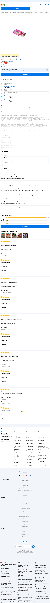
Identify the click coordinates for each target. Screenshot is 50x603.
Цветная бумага (41, 464)
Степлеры (28, 436)
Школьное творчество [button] (5, 441)
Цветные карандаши (29, 443)
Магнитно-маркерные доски (43, 462)
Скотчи (15, 459)
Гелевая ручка (16, 455)
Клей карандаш (16, 456)
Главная (2, 12)
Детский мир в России (21, 554)
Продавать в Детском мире (25, 482)
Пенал (15, 453)
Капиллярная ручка (29, 433)
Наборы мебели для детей (42, 434)
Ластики (36, 12)
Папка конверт (29, 462)
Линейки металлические (30, 456)
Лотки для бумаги (29, 459)
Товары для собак (25, 532)
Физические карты (41, 456)
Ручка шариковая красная (42, 431)
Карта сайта (25, 495)
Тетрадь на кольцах (17, 440)
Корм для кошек (25, 531)
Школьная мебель (41, 437)
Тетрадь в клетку (17, 434)
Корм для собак (25, 534)
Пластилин (40, 459)
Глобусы (39, 452)
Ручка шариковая (17, 458)
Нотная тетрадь (17, 443)
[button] (17, 8)
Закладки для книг (29, 440)
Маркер (27, 439)
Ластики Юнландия (44, 12)
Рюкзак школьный (41, 439)
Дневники (16, 431)
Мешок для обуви (41, 440)
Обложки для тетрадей (18, 433)
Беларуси (31, 554)
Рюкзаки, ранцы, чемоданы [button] (6, 437)
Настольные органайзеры (30, 444)
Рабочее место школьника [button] (6, 436)
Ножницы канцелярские (30, 447)
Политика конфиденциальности (25, 488)
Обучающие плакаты (42, 458)
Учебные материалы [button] (5, 439)
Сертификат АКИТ (25, 492)
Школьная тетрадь (17, 439)
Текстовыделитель (29, 431)
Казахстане (27, 554)
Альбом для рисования (18, 450)
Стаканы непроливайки (42, 465)
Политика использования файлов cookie (25, 490)
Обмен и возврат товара (25, 483)
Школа (6, 12)
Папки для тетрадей (17, 446)
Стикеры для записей (30, 455)
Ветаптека (25, 537)
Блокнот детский (17, 447)
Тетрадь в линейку (17, 436)
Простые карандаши (29, 453)
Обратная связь (25, 493)
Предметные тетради (18, 444)
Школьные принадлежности (27, 12)
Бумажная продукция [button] (5, 431)
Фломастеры (16, 462)
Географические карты (42, 455)
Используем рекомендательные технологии (25, 552)
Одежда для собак (25, 536)
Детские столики (41, 436)
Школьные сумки (41, 443)
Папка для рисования (42, 433)
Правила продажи (25, 485)
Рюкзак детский (41, 444)
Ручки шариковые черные (30, 465)
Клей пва (27, 458)
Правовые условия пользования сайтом (25, 551)
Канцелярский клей (29, 449)
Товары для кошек (25, 529)
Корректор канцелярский (18, 463)
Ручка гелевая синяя (29, 463)
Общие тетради (17, 449)
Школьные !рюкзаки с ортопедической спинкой (43, 447)
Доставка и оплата (25, 480)
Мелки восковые (41, 461)
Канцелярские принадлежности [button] (4, 434)
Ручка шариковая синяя (30, 446)
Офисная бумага (17, 437)
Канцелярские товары (14, 12)
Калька (27, 437)
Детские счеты (28, 450)
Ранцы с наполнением (42, 451)
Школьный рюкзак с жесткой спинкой (43, 449)
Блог (25, 524)
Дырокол (15, 465)
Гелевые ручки (28, 434)
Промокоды (25, 487)
